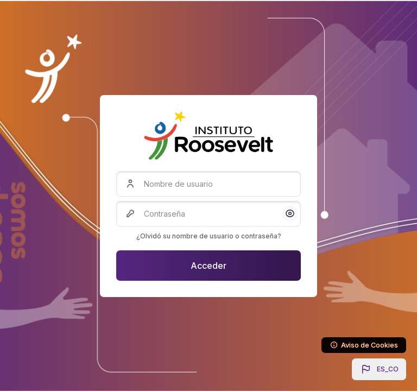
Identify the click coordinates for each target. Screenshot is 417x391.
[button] (379, 369)
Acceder (208, 265)
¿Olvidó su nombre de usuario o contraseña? (208, 236)
